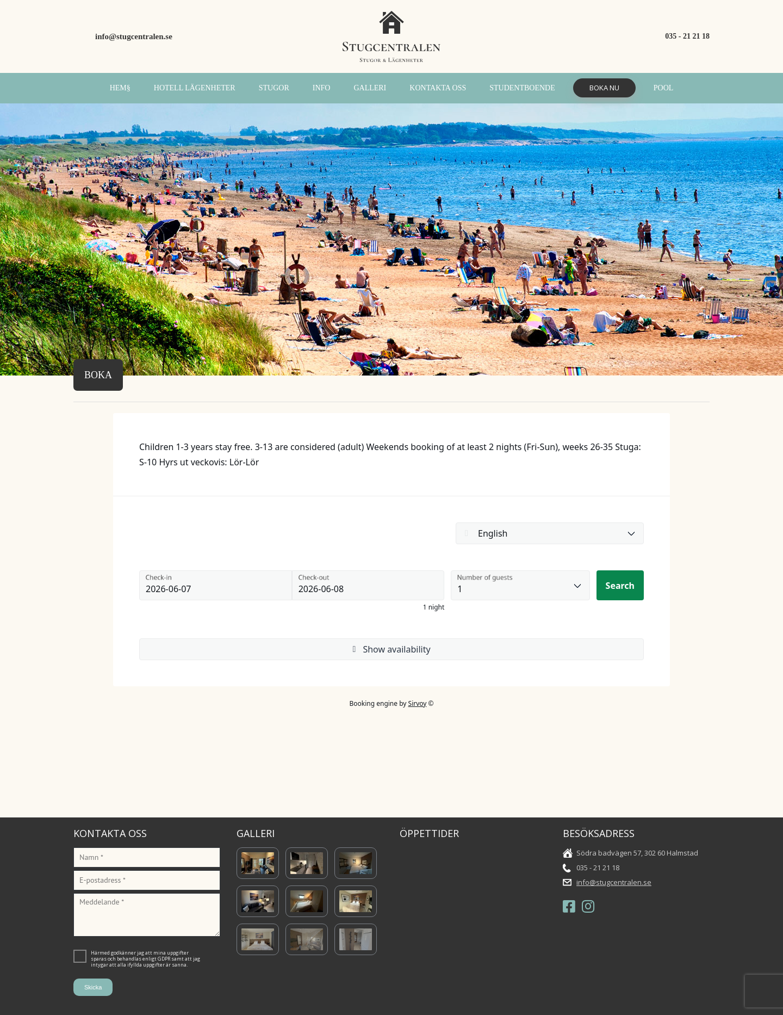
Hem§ (120, 88)
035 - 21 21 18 (687, 36)
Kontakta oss (437, 88)
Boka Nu (604, 88)
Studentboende (522, 88)
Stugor (274, 88)
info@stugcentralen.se (133, 36)
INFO (322, 88)
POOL (664, 88)
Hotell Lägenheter (194, 88)
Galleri (369, 88)
